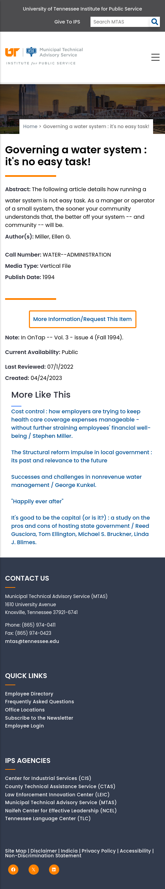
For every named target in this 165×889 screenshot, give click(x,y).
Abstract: (18, 189)
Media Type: (21, 266)
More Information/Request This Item (82, 319)
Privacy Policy (99, 851)
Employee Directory (29, 694)
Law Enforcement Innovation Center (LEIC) (57, 795)
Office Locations (25, 710)
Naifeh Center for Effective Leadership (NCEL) (61, 811)
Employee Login (24, 726)
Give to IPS (67, 21)
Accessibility (135, 851)
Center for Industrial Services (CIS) (48, 778)
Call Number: (23, 255)
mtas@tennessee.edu (32, 641)
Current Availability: (32, 352)
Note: (12, 337)
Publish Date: (23, 277)
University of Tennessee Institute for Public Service (82, 8)
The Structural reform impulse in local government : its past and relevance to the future (81, 456)
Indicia (69, 851)
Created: (17, 378)
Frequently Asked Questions (39, 702)
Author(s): (19, 237)
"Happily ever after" (37, 501)
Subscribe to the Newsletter (39, 718)
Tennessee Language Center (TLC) (48, 818)
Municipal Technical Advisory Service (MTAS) (61, 802)
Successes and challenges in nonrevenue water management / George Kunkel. (76, 481)
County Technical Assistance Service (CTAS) (60, 786)
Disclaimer (44, 851)
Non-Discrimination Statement (43, 856)
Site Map (16, 851)
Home (30, 126)
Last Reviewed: (25, 367)
